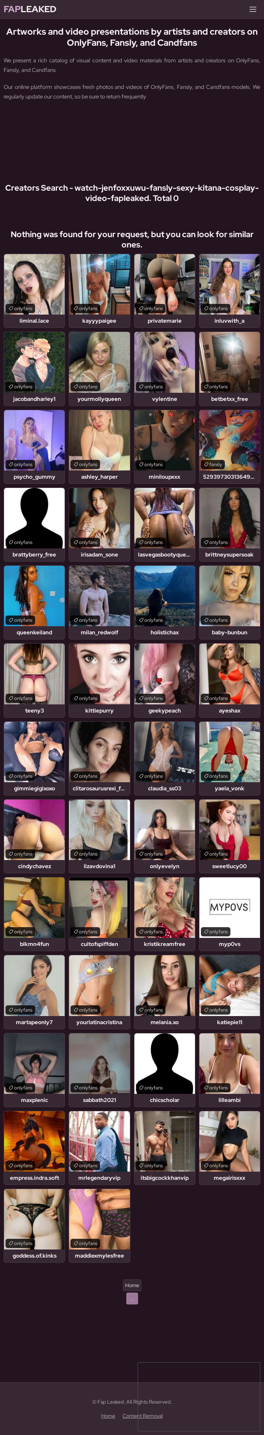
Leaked (30, 9)
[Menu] (253, 9)
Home (132, 1285)
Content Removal (143, 1416)
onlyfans (23, 308)
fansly (215, 464)
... (132, 1298)
